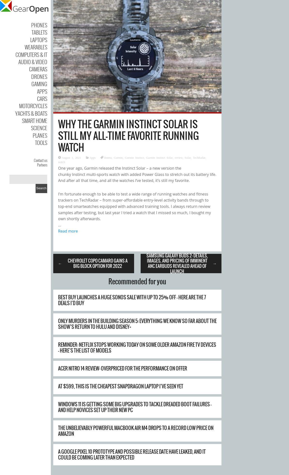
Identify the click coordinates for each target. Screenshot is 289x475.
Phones (39, 25)
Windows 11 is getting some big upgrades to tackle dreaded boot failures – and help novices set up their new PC (135, 407)
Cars (42, 98)
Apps (42, 91)
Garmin (118, 157)
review (179, 157)
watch (61, 161)
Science (39, 128)
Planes (40, 135)
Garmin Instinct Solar (159, 157)
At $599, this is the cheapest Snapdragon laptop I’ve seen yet (120, 386)
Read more (68, 231)
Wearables (36, 47)
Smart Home (34, 120)
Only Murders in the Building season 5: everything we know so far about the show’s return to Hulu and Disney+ (137, 324)
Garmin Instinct (134, 157)
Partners (42, 164)
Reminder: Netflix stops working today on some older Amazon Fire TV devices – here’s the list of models (137, 347)
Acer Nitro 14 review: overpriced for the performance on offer (122, 368)
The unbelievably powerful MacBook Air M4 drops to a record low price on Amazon (135, 430)
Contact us (40, 160)
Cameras (38, 69)
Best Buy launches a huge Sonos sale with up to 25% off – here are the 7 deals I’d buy (132, 300)
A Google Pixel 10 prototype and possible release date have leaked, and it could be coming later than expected (132, 454)
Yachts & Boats (31, 113)
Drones (39, 76)
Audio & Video (32, 62)
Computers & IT (31, 54)
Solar (188, 157)
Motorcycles (33, 106)
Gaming (39, 84)
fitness (108, 157)
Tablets (39, 32)
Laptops (38, 40)
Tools (41, 142)
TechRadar (199, 157)
